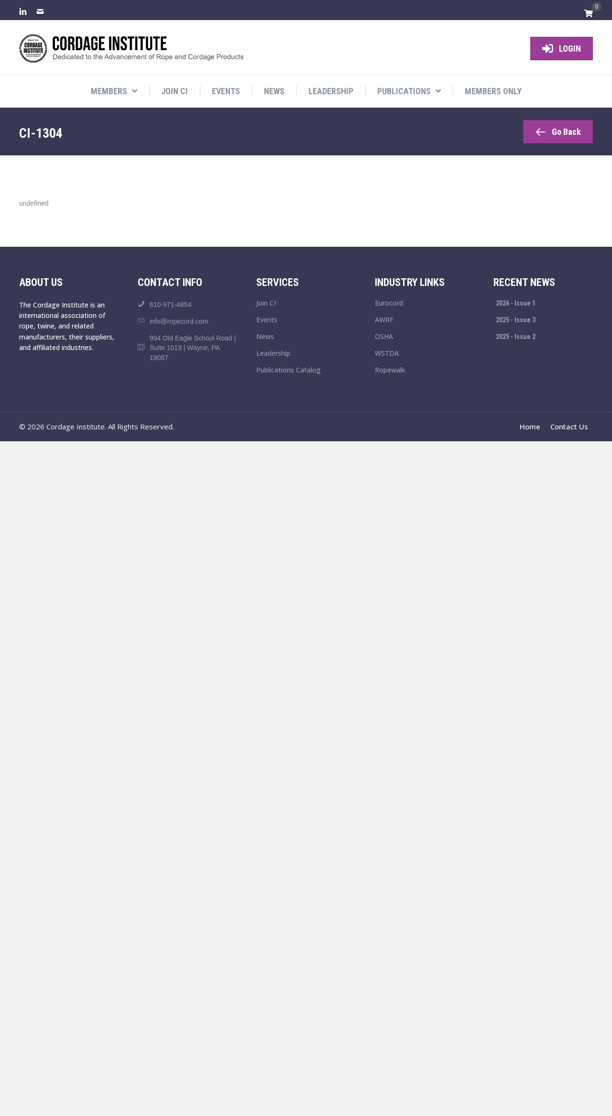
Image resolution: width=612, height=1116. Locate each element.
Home (530, 426)
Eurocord (389, 303)
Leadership (273, 354)
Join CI (266, 303)
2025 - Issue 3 (516, 320)
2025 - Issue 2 (516, 336)
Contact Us (569, 426)
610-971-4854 (170, 304)
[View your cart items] (588, 14)
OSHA (384, 337)
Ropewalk (390, 370)
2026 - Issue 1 (516, 303)
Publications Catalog (288, 370)
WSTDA (387, 354)
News (265, 337)
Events (266, 320)
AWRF (384, 320)
